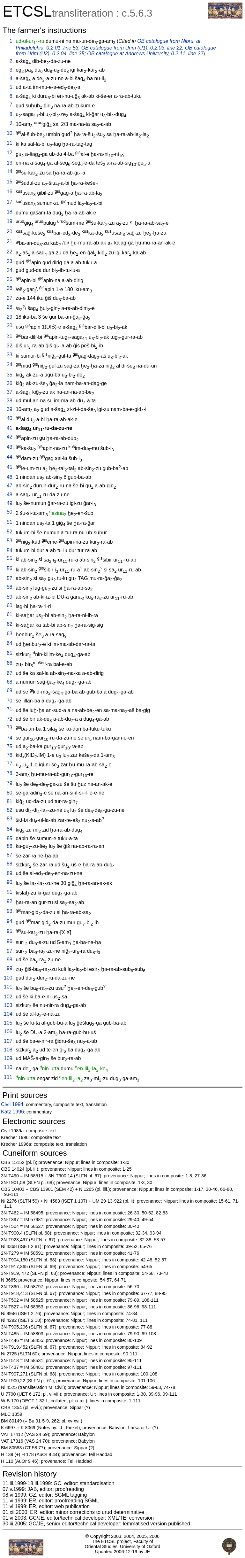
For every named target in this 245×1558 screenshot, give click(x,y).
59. (10, 597)
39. (10, 409)
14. (10, 171)
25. (10, 279)
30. (10, 325)
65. (10, 653)
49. (10, 503)
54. (10, 550)
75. (10, 746)
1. (12, 41)
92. (10, 901)
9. (12, 123)
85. (10, 838)
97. (10, 951)
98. (10, 959)
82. (10, 810)
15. (10, 181)
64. (10, 643)
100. (9, 978)
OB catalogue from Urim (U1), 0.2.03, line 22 (131, 47)
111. (9, 1077)
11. (10, 143)
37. (10, 392)
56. (10, 568)
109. (9, 1058)
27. (10, 298)
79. (10, 783)
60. (10, 605)
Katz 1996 (12, 1111)
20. (10, 231)
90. (10, 882)
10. (10, 133)
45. (10, 467)
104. (9, 1014)
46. (10, 477)
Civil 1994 (12, 1104)
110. (9, 1067)
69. (10, 690)
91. (10, 892)
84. (10, 829)
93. (10, 911)
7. (12, 104)
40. (10, 418)
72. (10, 719)
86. (10, 846)
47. (10, 485)
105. (9, 1023)
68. (10, 682)
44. (10, 457)
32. (10, 345)
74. (10, 737)
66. (10, 663)
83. (10, 818)
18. (10, 211)
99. (10, 968)
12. (10, 152)
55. (10, 558)
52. (10, 531)
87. (10, 854)
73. (10, 727)
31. (10, 335)
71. (10, 709)
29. (10, 317)
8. (12, 114)
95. (10, 931)
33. (10, 354)
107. (9, 1041)
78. (10, 773)
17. (10, 202)
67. (10, 673)
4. (12, 78)
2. (12, 61)
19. (10, 221)
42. (10, 436)
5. (12, 87)
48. (10, 494)
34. (10, 364)
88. (10, 863)
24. (10, 270)
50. (10, 512)
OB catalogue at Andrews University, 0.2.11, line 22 (145, 53)
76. (10, 755)
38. (10, 400)
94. (10, 921)
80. (10, 792)
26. (10, 288)
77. (10, 763)
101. (9, 986)
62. (10, 624)
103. (9, 1005)
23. (10, 261)
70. (10, 700)
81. (10, 801)
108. (9, 1049)
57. (10, 578)
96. (10, 941)
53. (10, 540)
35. (10, 374)
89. (10, 873)
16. (10, 191)
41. (10, 428)
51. (10, 522)
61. (10, 614)
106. (9, 1031)
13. (10, 163)
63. (10, 633)
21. (10, 241)
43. (10, 447)
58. (10, 587)
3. (12, 70)
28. (10, 307)
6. (12, 96)
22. (10, 251)
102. (9, 996)
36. (10, 383)
